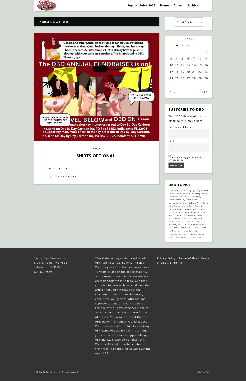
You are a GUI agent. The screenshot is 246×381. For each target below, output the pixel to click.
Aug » (204, 91)
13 (188, 65)
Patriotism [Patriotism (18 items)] (179, 227)
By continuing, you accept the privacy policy (185, 157)
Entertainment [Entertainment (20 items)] (190, 209)
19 (182, 72)
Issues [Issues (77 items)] (171, 221)
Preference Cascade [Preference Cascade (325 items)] (187, 231)
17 (171, 72)
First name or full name (180, 127)
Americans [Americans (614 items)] (173, 193)
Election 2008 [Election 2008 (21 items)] (175, 209)
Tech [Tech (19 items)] (200, 237)
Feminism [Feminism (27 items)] (173, 212)
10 (171, 65)
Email (171, 141)
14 (194, 65)
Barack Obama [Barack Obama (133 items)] (183, 197)
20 (188, 72)
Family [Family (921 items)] (201, 209)
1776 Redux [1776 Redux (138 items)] (174, 190)
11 (177, 65)
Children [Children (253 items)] (196, 197)
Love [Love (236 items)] (178, 221)
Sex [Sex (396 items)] (177, 237)
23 (206, 72)
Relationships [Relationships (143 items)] (197, 234)
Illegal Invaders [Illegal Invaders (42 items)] (194, 215)
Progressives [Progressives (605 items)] (174, 234)
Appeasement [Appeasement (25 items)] (187, 193)
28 (194, 78)
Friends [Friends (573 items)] (197, 212)
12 (182, 65)
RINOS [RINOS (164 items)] (171, 237)
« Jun (173, 91)
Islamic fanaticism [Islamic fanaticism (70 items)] (193, 218)
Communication (63, 176)
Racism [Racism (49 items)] (185, 234)
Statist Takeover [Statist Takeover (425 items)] (189, 237)
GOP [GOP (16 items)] (204, 212)
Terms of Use (188, 258)
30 (206, 78)
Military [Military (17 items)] (197, 225)
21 (194, 72)
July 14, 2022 (96, 148)
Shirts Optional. (96, 156)
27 (188, 78)
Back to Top (205, 372)
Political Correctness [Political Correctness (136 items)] (195, 227)
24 (171, 78)
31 (171, 85)
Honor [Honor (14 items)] (171, 215)
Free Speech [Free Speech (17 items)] (185, 212)
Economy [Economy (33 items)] (199, 206)
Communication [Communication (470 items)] (176, 200)
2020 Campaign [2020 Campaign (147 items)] (188, 190)
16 (206, 65)
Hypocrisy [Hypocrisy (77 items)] (181, 215)
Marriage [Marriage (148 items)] (186, 221)
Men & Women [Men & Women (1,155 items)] (184, 225)
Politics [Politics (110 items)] (172, 231)
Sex (74, 176)
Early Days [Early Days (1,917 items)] (188, 206)
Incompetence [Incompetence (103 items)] (175, 218)
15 (200, 65)
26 (182, 78)
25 (177, 78)
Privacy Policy (166, 258)
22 (200, 72)
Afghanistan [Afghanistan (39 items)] (202, 190)
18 (177, 72)
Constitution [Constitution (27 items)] (191, 200)
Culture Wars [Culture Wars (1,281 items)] (195, 203)
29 (200, 78)
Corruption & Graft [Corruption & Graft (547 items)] (177, 203)
